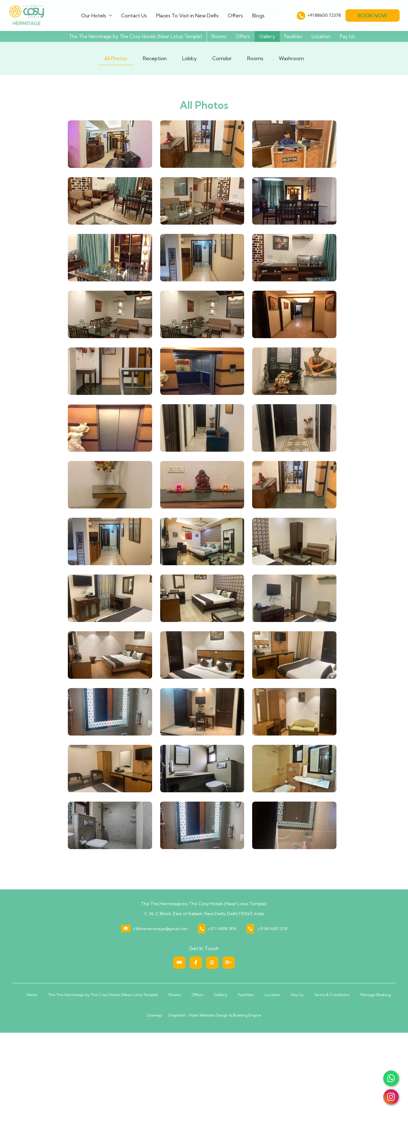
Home (32, 994)
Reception (155, 58)
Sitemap (154, 1015)
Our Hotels (96, 15)
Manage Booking (375, 994)
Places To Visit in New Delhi (187, 15)
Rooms (219, 36)
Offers (235, 15)
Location (321, 36)
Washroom (291, 58)
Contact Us (134, 15)
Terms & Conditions (331, 994)
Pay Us (347, 36)
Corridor (222, 58)
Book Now (372, 15)
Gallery (267, 36)
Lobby (189, 58)
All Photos (115, 58)
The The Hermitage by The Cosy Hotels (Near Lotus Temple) (135, 36)
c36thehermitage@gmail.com (160, 928)
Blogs (258, 15)
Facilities (293, 36)
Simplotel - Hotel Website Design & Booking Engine (214, 1015)
